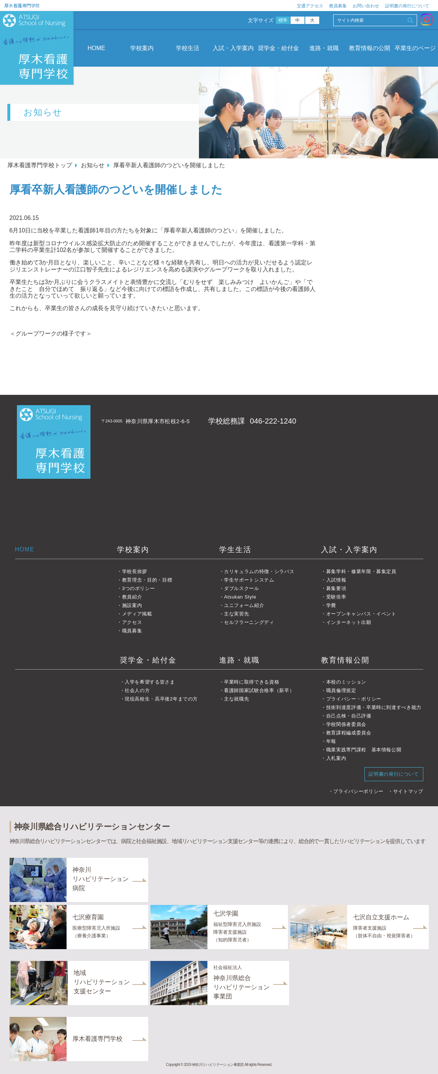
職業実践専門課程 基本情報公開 (364, 749)
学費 (331, 605)
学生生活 (235, 549)
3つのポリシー (138, 588)
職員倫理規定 (341, 690)
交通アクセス (310, 6)
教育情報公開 (345, 660)
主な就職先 (236, 699)
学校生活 (187, 48)
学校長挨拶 (134, 571)
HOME (96, 48)
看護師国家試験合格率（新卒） (259, 690)
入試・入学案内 (233, 48)
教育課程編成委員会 (348, 733)
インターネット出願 (348, 622)
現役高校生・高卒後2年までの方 (161, 699)
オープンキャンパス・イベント (361, 614)
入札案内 (336, 758)
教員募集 (338, 6)
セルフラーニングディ (249, 622)
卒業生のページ (415, 48)
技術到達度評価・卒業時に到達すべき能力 (373, 707)
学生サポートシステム (249, 580)
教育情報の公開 (369, 48)
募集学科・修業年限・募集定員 (361, 571)
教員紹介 (132, 597)
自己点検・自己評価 (348, 716)
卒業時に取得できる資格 (251, 682)
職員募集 (132, 630)
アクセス (132, 622)
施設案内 (132, 605)
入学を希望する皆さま (150, 682)
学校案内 (142, 48)
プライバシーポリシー (358, 791)
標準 (283, 20)
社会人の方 (137, 690)
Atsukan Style (240, 597)
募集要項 (336, 588)
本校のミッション (346, 682)
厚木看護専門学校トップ (39, 165)
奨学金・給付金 (278, 48)
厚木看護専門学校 (22, 5)
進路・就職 (324, 48)
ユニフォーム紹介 (244, 605)
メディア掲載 (137, 614)
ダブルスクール (241, 588)
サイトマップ (408, 791)
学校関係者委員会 (346, 724)
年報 (331, 741)
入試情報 (336, 580)
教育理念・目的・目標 (147, 580)
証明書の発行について (407, 6)
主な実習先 (236, 614)
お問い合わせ (366, 6)
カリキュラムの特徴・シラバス (259, 571)
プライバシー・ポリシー (353, 699)
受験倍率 (336, 597)
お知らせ (92, 165)
